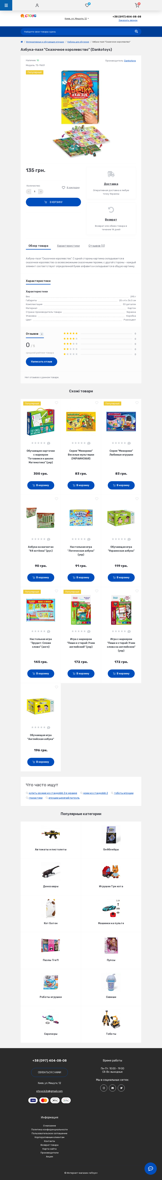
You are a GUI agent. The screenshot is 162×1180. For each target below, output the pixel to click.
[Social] (103, 1087)
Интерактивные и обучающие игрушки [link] (45, 42)
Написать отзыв (41, 361)
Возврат (111, 219)
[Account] (37, 5)
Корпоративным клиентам (49, 1137)
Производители (50, 1152)
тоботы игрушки (123, 793)
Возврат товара (49, 1145)
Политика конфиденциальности (49, 1129)
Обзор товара (38, 245)
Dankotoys (130, 60)
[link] (22, 42)
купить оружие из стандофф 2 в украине (53, 793)
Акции (49, 1156)
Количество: (33, 185)
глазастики (36, 797)
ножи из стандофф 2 (95, 793)
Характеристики (68, 245)
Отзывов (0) (97, 245)
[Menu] (6, 5)
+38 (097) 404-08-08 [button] (49, 1061)
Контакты (49, 1141)
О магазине (49, 1125)
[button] (75, 18)
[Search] (136, 31)
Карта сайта (50, 1149)
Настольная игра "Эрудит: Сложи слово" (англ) (41, 643)
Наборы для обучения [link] (78, 42)
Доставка (111, 184)
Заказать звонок (128, 20)
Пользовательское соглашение (49, 1133)
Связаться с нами (49, 1072)
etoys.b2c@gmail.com (49, 1091)
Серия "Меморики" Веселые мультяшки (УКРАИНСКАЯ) (81, 454)
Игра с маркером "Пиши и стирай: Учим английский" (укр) (81, 643)
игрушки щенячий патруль (64, 797)
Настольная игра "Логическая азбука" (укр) (81, 550)
